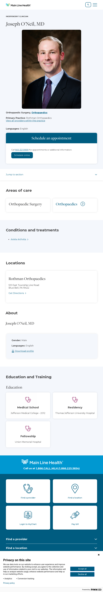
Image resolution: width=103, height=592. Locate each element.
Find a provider (16, 539)
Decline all (82, 574)
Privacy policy (9, 583)
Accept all (82, 569)
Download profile (30, 351)
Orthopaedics (39, 112)
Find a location (16, 548)
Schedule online (22, 155)
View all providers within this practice (25, 120)
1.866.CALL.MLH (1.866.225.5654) (58, 468)
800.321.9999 (22, 150)
